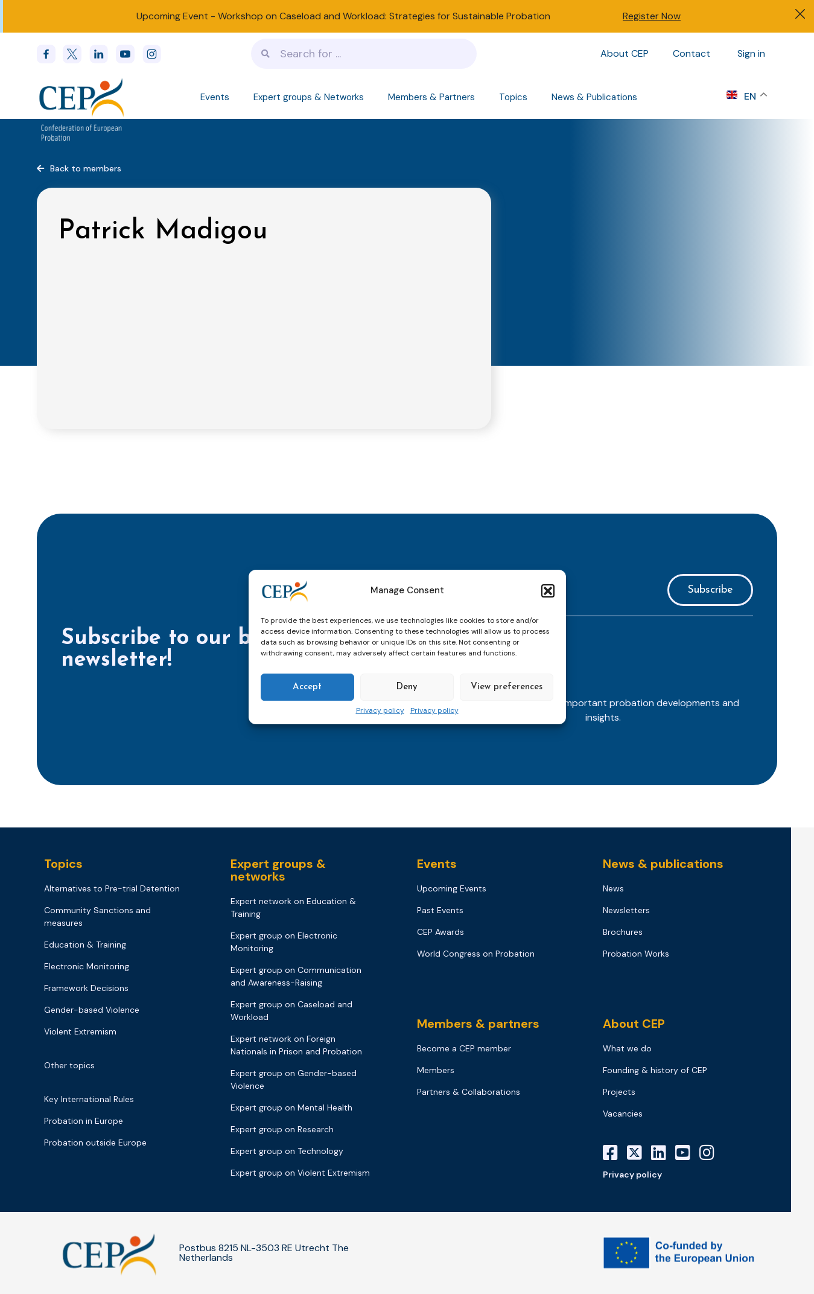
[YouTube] (687, 1152)
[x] (76, 54)
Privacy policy (380, 711)
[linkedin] (102, 54)
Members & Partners (431, 97)
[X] (639, 1152)
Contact (691, 53)
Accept (307, 687)
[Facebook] (50, 54)
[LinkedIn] (663, 1152)
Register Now (652, 16)
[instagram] (155, 54)
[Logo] (83, 97)
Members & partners (478, 1023)
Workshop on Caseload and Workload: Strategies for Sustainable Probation (384, 16)
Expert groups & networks (278, 870)
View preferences (506, 687)
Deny (407, 687)
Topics (513, 97)
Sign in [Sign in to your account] (751, 53)
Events (214, 97)
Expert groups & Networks (308, 97)
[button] (548, 591)
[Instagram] (711, 1152)
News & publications (663, 864)
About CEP (624, 53)
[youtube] (129, 54)
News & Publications (594, 97)
